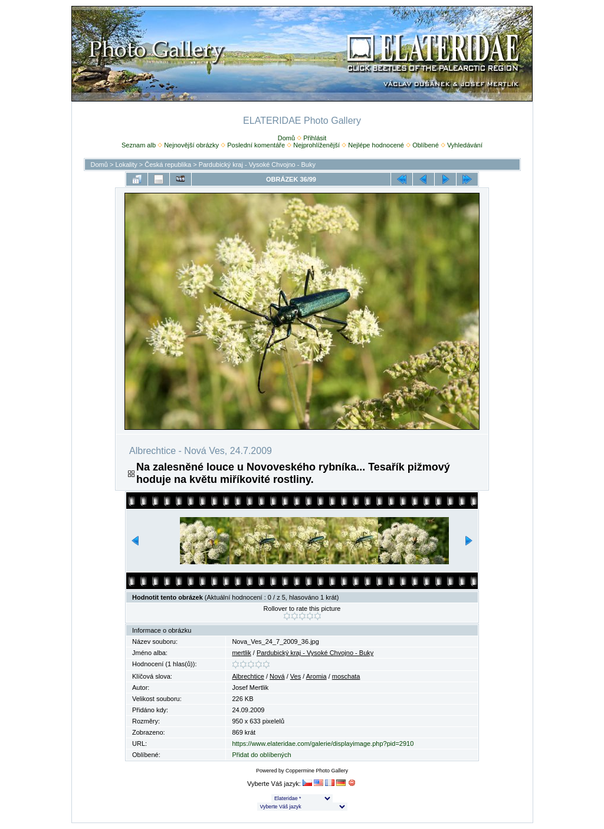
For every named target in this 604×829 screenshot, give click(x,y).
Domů (286, 138)
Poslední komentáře (256, 145)
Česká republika (168, 164)
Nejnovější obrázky (191, 145)
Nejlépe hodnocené (376, 145)
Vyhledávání (464, 145)
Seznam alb (139, 145)
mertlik (241, 652)
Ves (295, 676)
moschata (346, 676)
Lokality (126, 164)
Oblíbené (425, 145)
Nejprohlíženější (316, 145)
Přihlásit (314, 138)
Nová (277, 676)
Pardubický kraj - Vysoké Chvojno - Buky (257, 164)
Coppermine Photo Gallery (316, 771)
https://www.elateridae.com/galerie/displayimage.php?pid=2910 (322, 743)
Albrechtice (248, 676)
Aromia (316, 676)
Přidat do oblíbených (261, 754)
